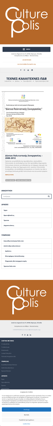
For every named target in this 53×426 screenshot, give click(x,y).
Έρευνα (6, 220)
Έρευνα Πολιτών (10, 266)
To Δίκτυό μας (5, 347)
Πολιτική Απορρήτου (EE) (8, 356)
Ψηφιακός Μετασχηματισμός (16, 261)
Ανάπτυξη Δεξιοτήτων (12, 246)
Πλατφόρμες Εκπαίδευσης (14, 256)
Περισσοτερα (9, 175)
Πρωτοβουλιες (10, 180)
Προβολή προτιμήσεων (26, 420)
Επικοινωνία (4, 350)
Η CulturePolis (5, 344)
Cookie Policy (26, 423)
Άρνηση (26, 415)
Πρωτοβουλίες (9, 215)
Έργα (5, 210)
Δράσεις (8, 251)
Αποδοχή (26, 409)
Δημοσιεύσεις (9, 225)
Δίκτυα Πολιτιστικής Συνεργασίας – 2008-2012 (24, 156)
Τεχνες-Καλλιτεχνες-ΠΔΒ (23, 180)
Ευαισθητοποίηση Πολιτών (14, 241)
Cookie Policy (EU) (6, 353)
